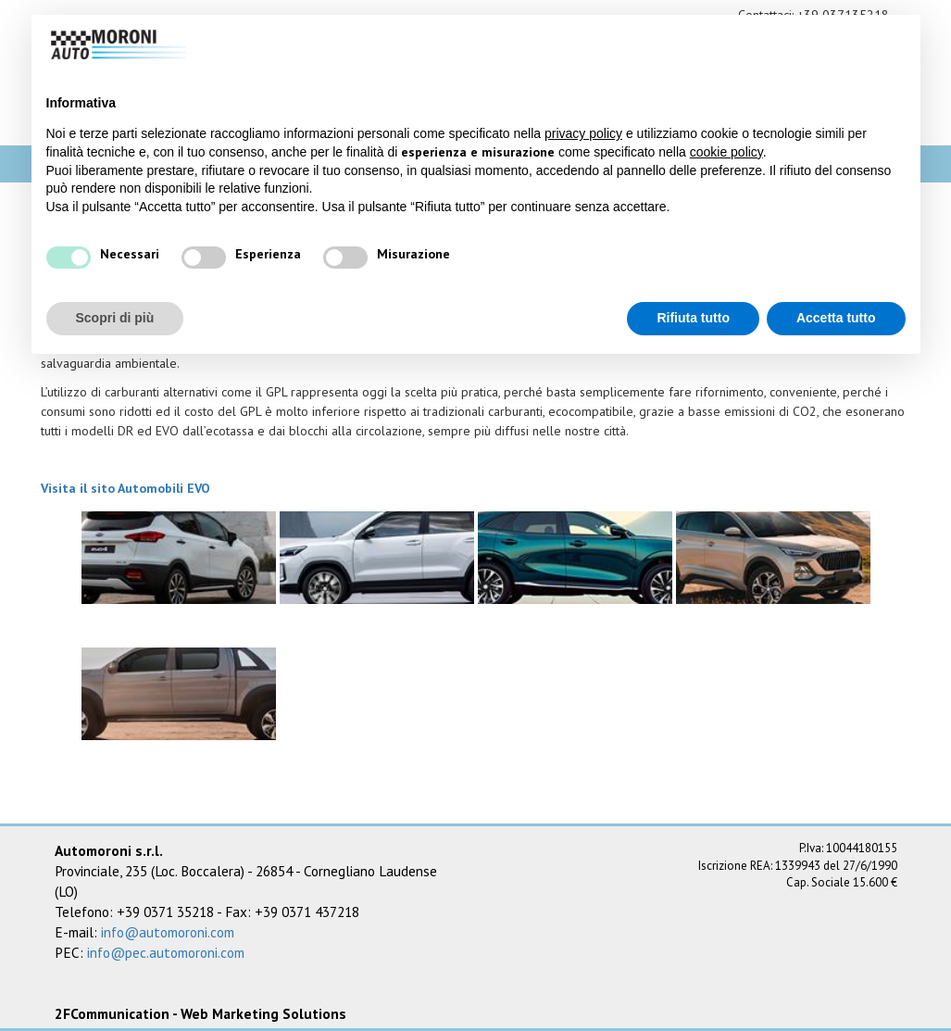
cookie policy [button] (726, 152)
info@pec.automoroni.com (165, 952)
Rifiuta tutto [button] (693, 317)
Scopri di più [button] (115, 317)
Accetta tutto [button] (836, 317)
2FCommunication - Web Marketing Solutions (200, 1013)
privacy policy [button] (583, 133)
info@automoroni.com (167, 932)
